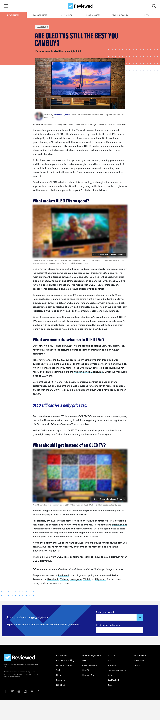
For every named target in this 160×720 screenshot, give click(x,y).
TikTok (87, 579)
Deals (85, 660)
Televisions (42, 26)
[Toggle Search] (154, 6)
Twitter (64, 579)
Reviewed (63, 575)
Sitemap (137, 665)
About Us (111, 655)
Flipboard (100, 579)
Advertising (112, 665)
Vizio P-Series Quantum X (89, 371)
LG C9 (60, 360)
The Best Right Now (91, 655)
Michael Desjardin (62, 114)
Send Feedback (113, 680)
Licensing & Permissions (117, 670)
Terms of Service (140, 655)
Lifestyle (60, 675)
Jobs (109, 660)
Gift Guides (61, 685)
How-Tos (86, 670)
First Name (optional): (108, 625)
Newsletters (13, 15)
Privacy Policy (139, 660)
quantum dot (119, 524)
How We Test (88, 675)
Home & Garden (93, 15)
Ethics (110, 675)
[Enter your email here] (116, 617)
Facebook (53, 579)
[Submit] (140, 617)
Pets (146, 15)
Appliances (66, 15)
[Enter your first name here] (119, 630)
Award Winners (40, 15)
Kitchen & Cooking (120, 15)
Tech (58, 670)
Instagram (76, 579)
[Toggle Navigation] (6, 6)
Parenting (60, 680)
